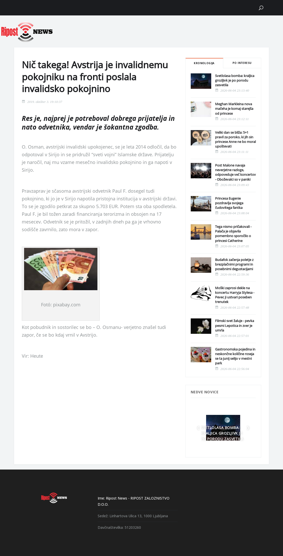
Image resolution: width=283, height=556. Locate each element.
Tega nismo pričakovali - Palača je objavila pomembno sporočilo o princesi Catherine (233, 233)
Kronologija (204, 63)
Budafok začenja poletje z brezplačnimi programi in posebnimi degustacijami (234, 264)
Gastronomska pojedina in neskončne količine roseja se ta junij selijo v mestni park (235, 356)
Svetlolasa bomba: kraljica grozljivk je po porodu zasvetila (234, 80)
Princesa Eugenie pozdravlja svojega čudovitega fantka (229, 203)
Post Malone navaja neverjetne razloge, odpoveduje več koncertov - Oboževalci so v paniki (235, 172)
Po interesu (242, 63)
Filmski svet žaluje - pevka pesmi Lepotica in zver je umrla (234, 325)
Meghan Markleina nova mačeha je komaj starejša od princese (234, 108)
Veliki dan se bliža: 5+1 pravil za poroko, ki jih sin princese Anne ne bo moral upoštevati (235, 139)
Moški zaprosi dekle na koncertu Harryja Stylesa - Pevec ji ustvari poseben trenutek (234, 295)
